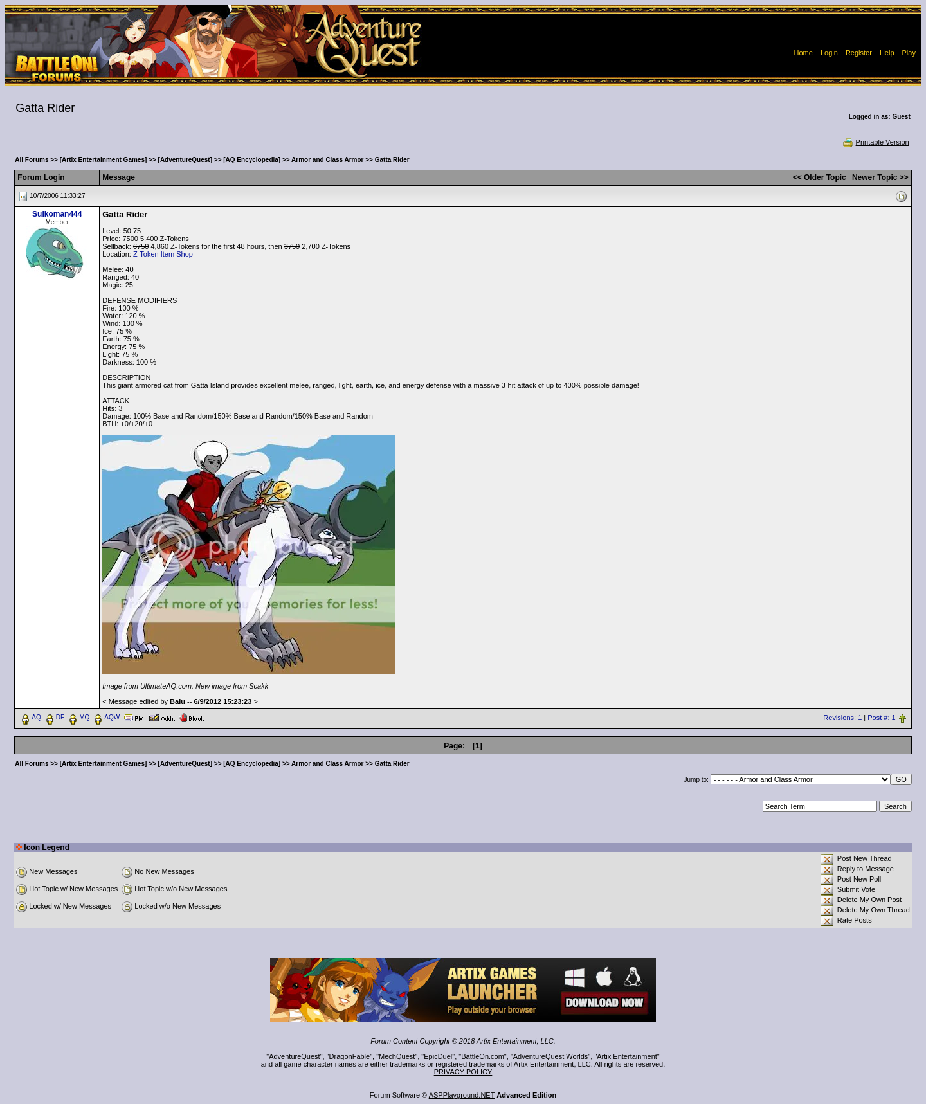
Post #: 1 (881, 717)
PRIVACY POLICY (463, 1072)
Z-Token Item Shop (163, 254)
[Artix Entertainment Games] (103, 159)
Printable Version (875, 142)
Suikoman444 (57, 214)
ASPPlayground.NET (462, 1095)
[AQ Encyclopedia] (251, 159)
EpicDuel (438, 1056)
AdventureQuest (294, 1056)
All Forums (31, 159)
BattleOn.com (482, 1056)
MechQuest (397, 1056)
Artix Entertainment (627, 1056)
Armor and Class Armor (327, 159)
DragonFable (349, 1056)
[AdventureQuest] (185, 159)
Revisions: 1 (842, 717)
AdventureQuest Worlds (550, 1056)
